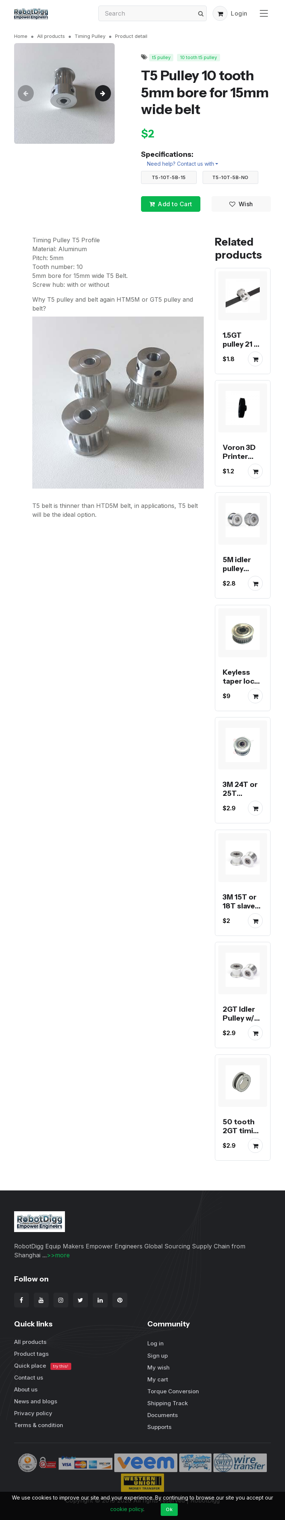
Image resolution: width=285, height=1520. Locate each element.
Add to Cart (170, 204)
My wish (158, 1367)
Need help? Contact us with (180, 164)
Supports (159, 1426)
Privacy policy (33, 1413)
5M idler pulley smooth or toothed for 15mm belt (242, 582)
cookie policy (126, 1509)
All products (51, 36)
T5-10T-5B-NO (230, 177)
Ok (169, 1509)
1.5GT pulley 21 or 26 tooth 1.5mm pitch (242, 353)
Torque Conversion (173, 1391)
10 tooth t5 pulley (198, 57)
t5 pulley (161, 57)
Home (20, 36)
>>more (58, 1255)
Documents (162, 1415)
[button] (220, 13)
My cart (157, 1379)
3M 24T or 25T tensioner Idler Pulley (242, 798)
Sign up (157, 1355)
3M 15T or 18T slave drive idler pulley (240, 910)
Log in (155, 1343)
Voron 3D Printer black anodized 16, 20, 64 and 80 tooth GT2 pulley (241, 478)
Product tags (31, 1353)
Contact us (28, 1377)
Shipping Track (167, 1403)
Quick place (42, 1366)
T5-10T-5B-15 (169, 177)
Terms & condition (38, 1425)
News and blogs (35, 1401)
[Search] (152, 13)
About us (25, 1389)
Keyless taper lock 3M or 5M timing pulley (240, 690)
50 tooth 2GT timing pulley (242, 1130)
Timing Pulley (90, 36)
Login (239, 13)
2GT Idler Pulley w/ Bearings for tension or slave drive (242, 1032)
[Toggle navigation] (264, 13)
